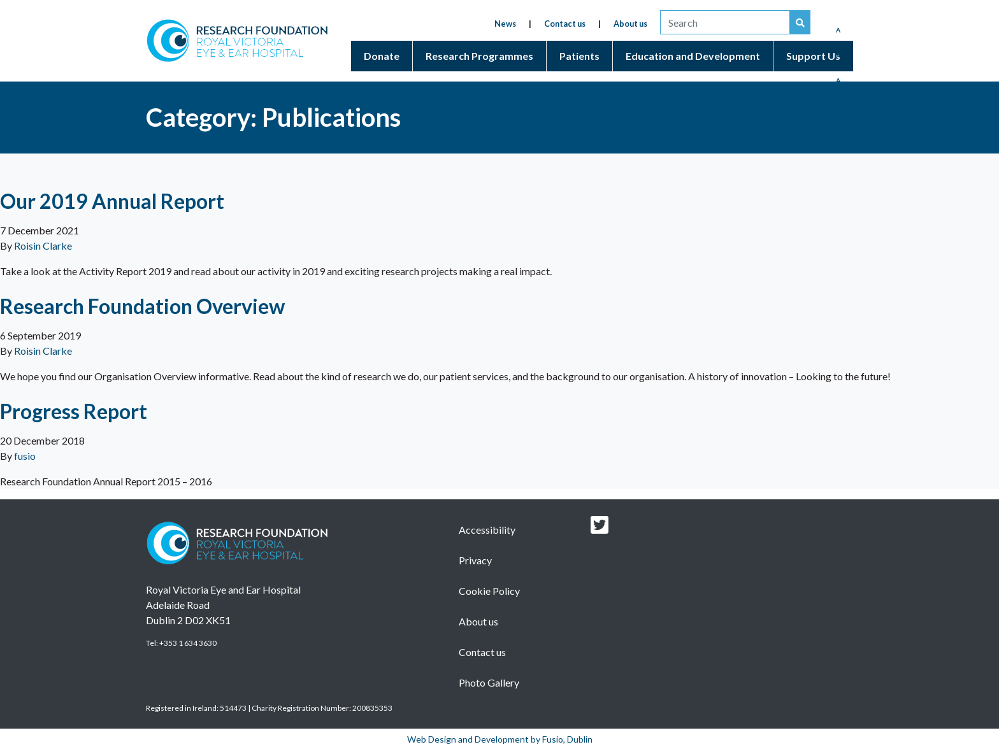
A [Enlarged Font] (838, 80)
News (505, 23)
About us (630, 23)
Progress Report (73, 411)
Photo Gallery (489, 682)
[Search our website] (800, 22)
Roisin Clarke (43, 245)
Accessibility (487, 530)
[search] (725, 22)
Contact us (565, 23)
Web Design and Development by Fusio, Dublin (500, 739)
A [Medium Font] (838, 55)
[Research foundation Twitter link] (599, 528)
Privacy (475, 560)
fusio (25, 456)
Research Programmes (479, 56)
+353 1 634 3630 (188, 643)
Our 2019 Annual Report (112, 201)
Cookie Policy (489, 591)
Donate (381, 56)
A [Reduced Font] (838, 30)
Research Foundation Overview (142, 306)
